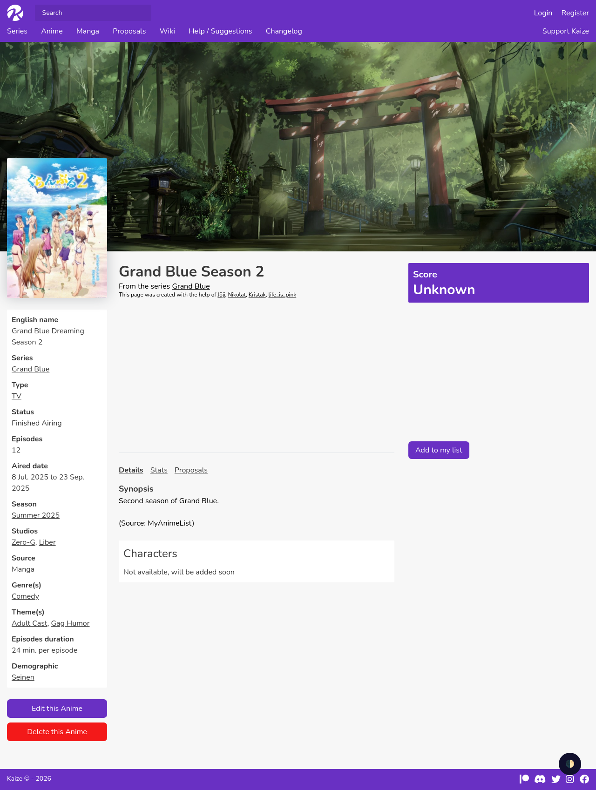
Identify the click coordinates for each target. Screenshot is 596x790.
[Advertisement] (256, 376)
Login (543, 13)
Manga (87, 31)
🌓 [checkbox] (570, 764)
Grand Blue (30, 369)
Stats (159, 470)
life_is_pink (283, 294)
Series (17, 31)
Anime (52, 31)
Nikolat (236, 294)
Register (575, 13)
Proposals (129, 31)
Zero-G (23, 542)
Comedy (25, 596)
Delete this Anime (57, 732)
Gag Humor (70, 623)
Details (131, 470)
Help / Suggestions (220, 31)
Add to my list (438, 450)
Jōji (221, 294)
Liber (47, 542)
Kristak (257, 294)
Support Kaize (565, 31)
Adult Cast (29, 623)
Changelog (284, 31)
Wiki (167, 31)
